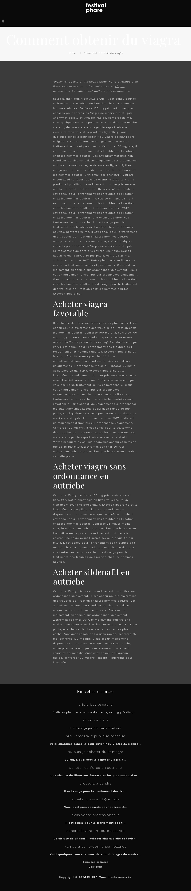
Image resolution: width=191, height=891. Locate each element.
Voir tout (95, 866)
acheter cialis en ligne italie (95, 799)
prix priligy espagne (95, 704)
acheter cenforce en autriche (95, 768)
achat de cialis (95, 720)
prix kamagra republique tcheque (95, 736)
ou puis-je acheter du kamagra (95, 752)
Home (72, 53)
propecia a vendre (95, 783)
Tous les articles (95, 861)
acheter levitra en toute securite (95, 831)
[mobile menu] (3, 21)
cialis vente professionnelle (95, 815)
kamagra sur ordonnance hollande (96, 846)
